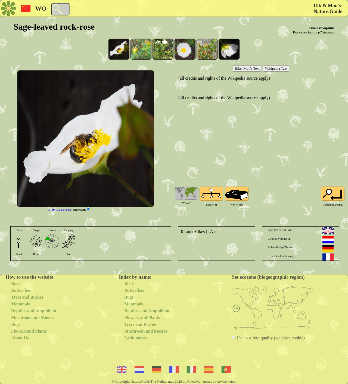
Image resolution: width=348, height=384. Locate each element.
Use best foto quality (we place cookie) (270, 338)
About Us (20, 338)
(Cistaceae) (326, 32)
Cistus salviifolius (321, 28)
